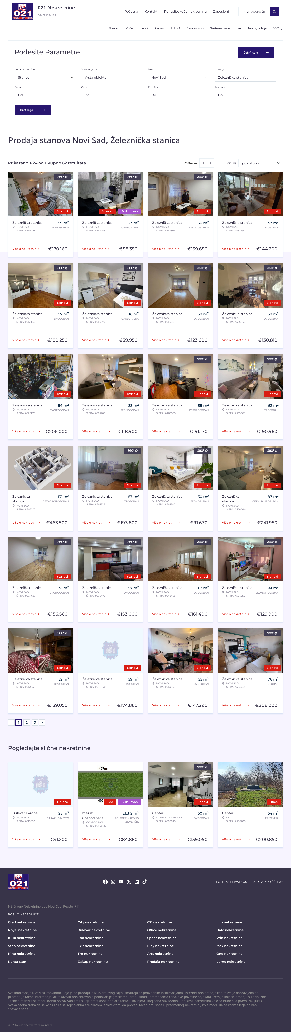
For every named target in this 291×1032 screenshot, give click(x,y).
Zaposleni (221, 11)
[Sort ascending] (203, 162)
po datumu (251, 162)
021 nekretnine (159, 921)
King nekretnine (21, 953)
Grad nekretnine (21, 921)
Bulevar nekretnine (94, 929)
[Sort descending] (210, 162)
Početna (131, 11)
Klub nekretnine (21, 937)
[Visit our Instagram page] (113, 881)
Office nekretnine (161, 929)
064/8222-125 (47, 15)
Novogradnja (257, 28)
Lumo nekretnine (231, 961)
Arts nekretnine (160, 953)
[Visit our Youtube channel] (121, 881)
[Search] (274, 11)
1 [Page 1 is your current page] (18, 722)
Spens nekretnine (162, 937)
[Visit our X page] (129, 881)
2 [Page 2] (27, 722)
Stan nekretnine (21, 945)
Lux (238, 28)
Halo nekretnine (230, 929)
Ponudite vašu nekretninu (185, 11)
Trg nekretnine (90, 953)
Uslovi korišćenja (268, 881)
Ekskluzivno (195, 28)
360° (278, 28)
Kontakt (151, 11)
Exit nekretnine (90, 945)
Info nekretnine (229, 921)
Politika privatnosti (232, 881)
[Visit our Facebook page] (105, 881)
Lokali (143, 28)
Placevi (159, 28)
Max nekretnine (229, 945)
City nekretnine (91, 921)
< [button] (11, 722)
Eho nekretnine (90, 937)
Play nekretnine (160, 945)
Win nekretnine (229, 937)
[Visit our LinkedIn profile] (136, 881)
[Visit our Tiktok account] (144, 881)
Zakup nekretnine (93, 961)
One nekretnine (229, 953)
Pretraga (32, 109)
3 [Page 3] (35, 722)
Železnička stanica (233, 77)
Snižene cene (220, 28)
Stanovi (113, 28)
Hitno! (175, 28)
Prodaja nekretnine (163, 961)
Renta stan (17, 961)
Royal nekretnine (22, 929)
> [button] (42, 722)
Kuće (129, 28)
